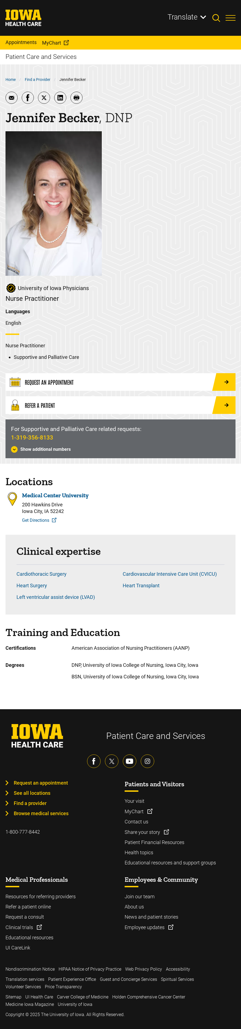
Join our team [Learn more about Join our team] (140, 896)
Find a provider (30, 803)
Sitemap (13, 997)
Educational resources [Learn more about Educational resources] (29, 937)
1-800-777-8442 (23, 832)
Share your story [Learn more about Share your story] (143, 832)
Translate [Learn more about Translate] (183, 17)
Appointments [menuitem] (21, 42)
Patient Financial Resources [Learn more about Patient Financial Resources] (154, 842)
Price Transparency (63, 986)
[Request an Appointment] (120, 382)
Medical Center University (55, 495)
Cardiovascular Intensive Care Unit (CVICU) (170, 574)
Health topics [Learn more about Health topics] (139, 852)
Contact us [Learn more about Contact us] (136, 822)
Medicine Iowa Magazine (30, 1004)
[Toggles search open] (219, 18)
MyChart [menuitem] (51, 43)
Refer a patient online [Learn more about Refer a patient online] (28, 907)
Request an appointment (41, 783)
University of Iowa (75, 1004)
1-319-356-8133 (32, 437)
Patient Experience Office (72, 979)
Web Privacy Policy (143, 969)
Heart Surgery (32, 585)
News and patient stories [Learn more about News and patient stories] (151, 917)
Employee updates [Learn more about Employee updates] (145, 927)
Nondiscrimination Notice (30, 969)
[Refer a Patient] (120, 405)
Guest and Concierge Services (128, 979)
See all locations (32, 793)
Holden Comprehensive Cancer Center (148, 997)
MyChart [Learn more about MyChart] (135, 811)
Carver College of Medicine (82, 997)
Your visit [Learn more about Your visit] (134, 801)
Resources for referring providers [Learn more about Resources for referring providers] (41, 896)
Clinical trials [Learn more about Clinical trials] (20, 927)
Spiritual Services (177, 979)
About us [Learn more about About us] (134, 907)
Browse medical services (41, 813)
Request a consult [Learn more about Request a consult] (25, 917)
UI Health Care (39, 997)
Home (11, 79)
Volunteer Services (23, 986)
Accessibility (178, 969)
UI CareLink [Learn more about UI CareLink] (18, 948)
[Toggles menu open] (230, 18)
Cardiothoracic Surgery (42, 574)
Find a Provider (37, 79)
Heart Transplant (141, 585)
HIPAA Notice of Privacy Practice (90, 969)
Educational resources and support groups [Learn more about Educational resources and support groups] (170, 863)
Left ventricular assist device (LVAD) (56, 597)
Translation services (25, 979)
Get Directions (35, 520)
